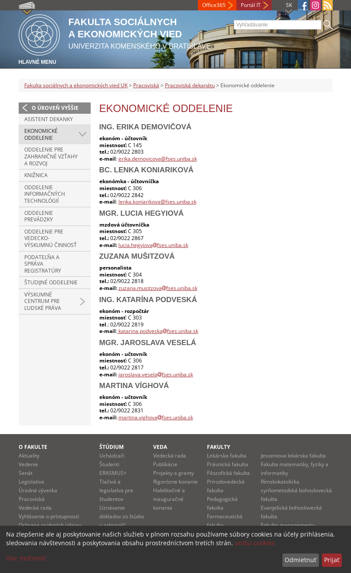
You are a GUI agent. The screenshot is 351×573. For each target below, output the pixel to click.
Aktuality (29, 455)
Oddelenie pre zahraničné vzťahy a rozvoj (51, 156)
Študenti (109, 464)
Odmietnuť (300, 560)
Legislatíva (31, 481)
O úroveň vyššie (55, 108)
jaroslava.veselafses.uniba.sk (155, 374)
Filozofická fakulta (228, 473)
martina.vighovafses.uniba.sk (155, 417)
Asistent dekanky (48, 119)
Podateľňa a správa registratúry (42, 264)
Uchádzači (112, 455)
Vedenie (28, 464)
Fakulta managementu (288, 525)
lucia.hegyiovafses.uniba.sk (153, 245)
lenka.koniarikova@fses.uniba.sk (157, 201)
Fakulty (218, 447)
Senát (26, 473)
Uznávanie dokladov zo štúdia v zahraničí (121, 516)
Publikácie (165, 464)
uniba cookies (255, 543)
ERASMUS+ (113, 473)
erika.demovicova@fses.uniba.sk (157, 158)
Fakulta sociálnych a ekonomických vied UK (76, 85)
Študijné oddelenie (51, 282)
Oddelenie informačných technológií (44, 194)
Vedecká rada (35, 507)
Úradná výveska (38, 490)
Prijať (331, 560)
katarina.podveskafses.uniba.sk (157, 331)
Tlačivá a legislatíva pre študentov (116, 490)
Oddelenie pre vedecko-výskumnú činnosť (50, 238)
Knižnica (36, 175)
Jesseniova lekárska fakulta (293, 455)
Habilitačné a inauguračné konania (169, 499)
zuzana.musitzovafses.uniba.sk (157, 288)
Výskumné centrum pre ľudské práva (42, 301)
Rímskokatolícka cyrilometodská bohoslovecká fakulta (296, 490)
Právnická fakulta (227, 464)
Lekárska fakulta (226, 455)
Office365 (214, 5)
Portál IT (251, 5)
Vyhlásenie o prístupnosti (49, 516)
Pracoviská (146, 85)
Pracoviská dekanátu (190, 85)
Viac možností (26, 558)
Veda (160, 447)
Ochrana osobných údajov (50, 525)
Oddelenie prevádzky (38, 216)
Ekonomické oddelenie (41, 134)
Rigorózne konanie (175, 481)
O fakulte (33, 447)
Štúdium (111, 447)
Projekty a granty (173, 473)
